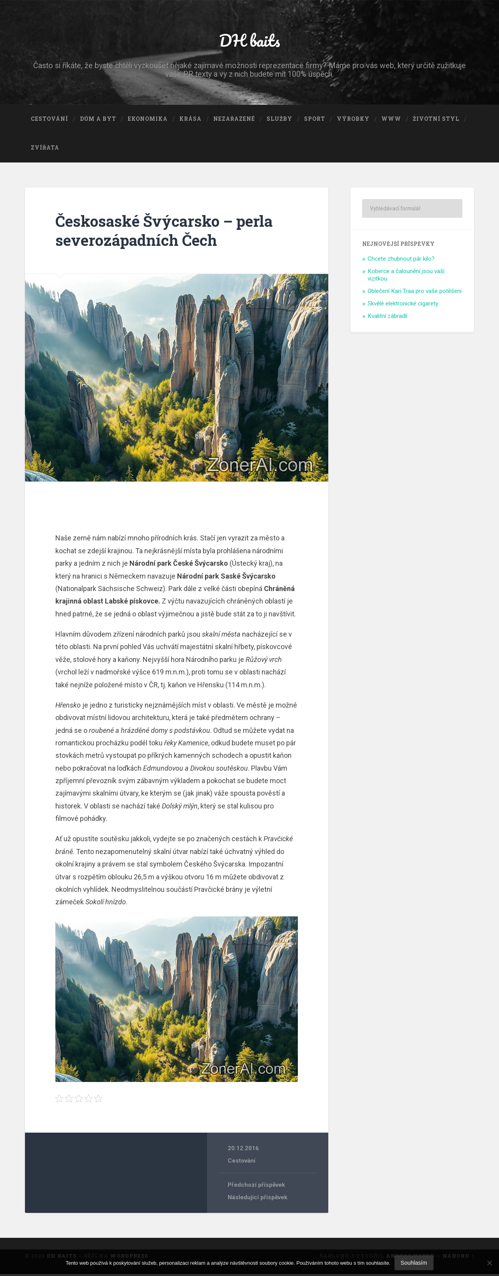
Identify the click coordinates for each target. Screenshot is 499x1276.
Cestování (49, 121)
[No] (489, 1263)
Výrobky (353, 121)
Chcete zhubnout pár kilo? (401, 260)
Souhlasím (414, 1263)
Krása (190, 121)
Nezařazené (234, 121)
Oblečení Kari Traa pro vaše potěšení (415, 292)
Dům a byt (98, 121)
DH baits (249, 41)
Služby (279, 121)
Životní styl (436, 121)
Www (391, 121)
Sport (314, 121)
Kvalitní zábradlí (387, 317)
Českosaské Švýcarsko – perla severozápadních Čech (168, 232)
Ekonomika (148, 121)
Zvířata (45, 149)
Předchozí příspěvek (257, 1186)
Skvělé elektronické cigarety (403, 305)
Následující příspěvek (258, 1199)
